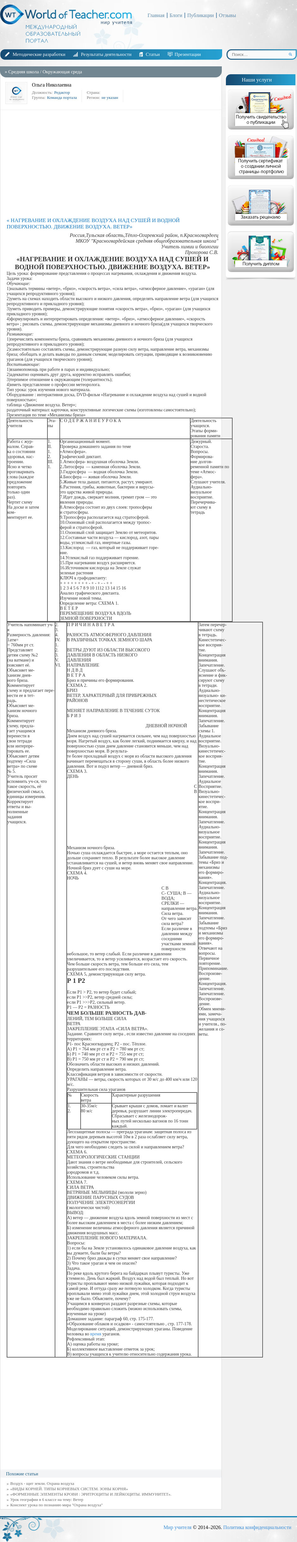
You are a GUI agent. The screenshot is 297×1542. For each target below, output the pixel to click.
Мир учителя (177, 1527)
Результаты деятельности (106, 54)
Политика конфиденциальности (257, 1527)
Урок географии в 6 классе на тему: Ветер (46, 1499)
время (95, 1334)
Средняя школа (23, 71)
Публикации (200, 15)
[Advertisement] (112, 163)
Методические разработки (39, 54)
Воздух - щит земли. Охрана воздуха (42, 1483)
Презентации (188, 54)
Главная (156, 15)
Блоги (176, 15)
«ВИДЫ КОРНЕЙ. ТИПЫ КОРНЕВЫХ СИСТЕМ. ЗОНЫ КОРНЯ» (69, 1488)
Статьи (153, 54)
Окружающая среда (62, 71)
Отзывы (227, 15)
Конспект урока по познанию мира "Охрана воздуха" (56, 1505)
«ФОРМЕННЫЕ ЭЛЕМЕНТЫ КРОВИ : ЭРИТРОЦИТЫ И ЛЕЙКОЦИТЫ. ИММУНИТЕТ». (91, 1494)
